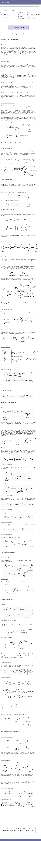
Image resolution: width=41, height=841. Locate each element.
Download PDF (18, 27)
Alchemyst (5, 2)
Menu (37, 2)
